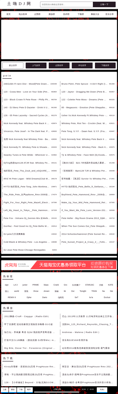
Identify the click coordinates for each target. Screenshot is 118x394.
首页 (8, 14)
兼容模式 (18, 383)
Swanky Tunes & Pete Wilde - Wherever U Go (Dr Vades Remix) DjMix (27, 130)
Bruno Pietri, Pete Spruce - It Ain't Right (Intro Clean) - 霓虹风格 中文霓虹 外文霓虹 (85, 59)
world (16, 266)
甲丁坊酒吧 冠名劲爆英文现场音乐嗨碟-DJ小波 (28, 299)
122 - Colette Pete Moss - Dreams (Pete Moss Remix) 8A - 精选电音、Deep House (85, 74)
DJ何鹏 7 (76, 260)
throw (35, 266)
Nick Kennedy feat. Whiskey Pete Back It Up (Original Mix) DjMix (85, 114)
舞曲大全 (95, 14)
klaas (46, 260)
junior (24, 260)
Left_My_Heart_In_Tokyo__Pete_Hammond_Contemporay (27, 185)
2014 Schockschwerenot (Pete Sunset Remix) (85, 209)
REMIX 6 (12, 272)
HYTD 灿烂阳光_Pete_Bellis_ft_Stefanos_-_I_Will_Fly (85, 161)
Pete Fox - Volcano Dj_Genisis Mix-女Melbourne (27, 193)
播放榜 (52, 14)
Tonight (83, 266)
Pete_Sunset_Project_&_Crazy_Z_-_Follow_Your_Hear (85, 217)
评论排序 (82, 40)
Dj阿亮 (61, 272)
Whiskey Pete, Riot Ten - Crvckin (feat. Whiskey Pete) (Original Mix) (85, 98)
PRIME (35, 260)
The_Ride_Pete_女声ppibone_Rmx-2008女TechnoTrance (27, 169)
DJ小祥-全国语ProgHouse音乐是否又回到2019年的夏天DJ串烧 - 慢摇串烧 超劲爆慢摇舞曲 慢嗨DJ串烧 (30, 373)
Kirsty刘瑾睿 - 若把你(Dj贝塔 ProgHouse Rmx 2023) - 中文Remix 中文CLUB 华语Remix (30, 341)
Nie (111, 266)
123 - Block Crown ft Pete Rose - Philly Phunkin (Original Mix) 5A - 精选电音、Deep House (27, 74)
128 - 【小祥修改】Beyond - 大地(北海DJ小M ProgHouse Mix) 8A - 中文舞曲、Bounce (30, 357)
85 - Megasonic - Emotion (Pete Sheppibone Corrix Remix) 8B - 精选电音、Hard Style (85, 82)
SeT (76, 272)
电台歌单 (23, 14)
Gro (65, 260)
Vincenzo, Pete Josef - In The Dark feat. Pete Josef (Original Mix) (27, 106)
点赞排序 (59, 40)
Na (103, 266)
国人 (7, 266)
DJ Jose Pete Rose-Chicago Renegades (25, 225)
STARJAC (89, 260)
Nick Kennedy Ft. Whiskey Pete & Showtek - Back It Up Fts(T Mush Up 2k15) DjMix (27, 122)
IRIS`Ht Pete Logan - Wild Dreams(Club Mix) (27, 153)
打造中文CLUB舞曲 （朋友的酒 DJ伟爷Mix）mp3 (30, 315)
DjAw (29, 272)
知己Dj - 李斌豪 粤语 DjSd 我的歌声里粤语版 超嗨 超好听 (30, 307)
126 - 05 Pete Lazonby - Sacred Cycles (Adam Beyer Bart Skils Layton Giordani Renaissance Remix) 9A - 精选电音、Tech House (27, 90)
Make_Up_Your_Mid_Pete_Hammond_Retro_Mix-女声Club (85, 177)
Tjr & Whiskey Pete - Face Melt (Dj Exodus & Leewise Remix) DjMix (85, 130)
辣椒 (57, 266)
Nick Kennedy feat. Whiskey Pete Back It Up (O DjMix (27, 98)
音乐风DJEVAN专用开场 (75, 315)
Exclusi (107, 272)
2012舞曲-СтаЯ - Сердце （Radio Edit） (27, 291)
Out (72, 266)
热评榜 (66, 14)
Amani (46, 266)
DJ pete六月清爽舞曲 (14, 209)
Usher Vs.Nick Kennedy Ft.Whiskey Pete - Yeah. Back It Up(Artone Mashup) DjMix (85, 90)
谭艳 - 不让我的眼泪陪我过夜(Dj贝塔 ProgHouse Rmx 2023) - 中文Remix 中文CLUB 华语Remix (30, 349)
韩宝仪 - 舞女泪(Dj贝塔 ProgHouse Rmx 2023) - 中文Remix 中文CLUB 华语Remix (88, 341)
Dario (44, 272)
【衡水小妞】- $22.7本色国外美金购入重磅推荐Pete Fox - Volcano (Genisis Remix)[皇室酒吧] (85, 138)
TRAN (94, 266)
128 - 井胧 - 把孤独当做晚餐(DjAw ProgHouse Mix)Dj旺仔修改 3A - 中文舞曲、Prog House (88, 373)
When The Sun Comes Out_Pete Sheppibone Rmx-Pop (85, 201)
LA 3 (15, 260)
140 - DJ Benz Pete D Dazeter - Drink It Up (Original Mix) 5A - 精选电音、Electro (27, 82)
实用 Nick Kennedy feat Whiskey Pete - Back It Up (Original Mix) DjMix (27, 114)
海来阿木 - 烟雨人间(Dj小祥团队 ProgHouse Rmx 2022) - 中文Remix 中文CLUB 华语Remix (30, 365)
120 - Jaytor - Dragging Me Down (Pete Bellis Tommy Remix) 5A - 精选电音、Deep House (85, 67)
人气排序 (36, 40)
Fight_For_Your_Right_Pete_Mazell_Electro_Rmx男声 (27, 177)
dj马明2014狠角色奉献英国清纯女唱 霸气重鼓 (86, 323)
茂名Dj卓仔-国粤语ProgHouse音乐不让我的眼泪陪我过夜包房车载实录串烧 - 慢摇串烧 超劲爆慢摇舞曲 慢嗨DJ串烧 (88, 349)
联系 (4, 383)
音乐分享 (109, 14)
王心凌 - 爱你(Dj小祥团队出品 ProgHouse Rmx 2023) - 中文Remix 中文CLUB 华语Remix (88, 365)
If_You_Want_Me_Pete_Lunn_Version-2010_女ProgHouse (85, 185)
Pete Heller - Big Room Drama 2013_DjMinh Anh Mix (85, 193)
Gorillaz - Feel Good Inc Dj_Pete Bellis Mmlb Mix (27, 201)
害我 (26, 266)
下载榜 (81, 14)
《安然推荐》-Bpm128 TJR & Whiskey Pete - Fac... (85, 145)
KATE (110, 260)
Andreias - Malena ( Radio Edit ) (80, 307)
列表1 (102, 390)
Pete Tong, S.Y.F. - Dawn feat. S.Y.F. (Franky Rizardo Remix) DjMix (85, 106)
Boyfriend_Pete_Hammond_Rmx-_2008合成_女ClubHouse (85, 169)
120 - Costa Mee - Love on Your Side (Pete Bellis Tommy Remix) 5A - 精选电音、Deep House (27, 67)
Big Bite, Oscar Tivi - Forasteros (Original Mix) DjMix (30, 323)
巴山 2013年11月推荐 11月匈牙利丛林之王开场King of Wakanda (88, 291)
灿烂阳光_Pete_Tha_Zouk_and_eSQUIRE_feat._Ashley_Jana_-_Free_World (27, 145)
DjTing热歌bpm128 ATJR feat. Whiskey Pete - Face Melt (27, 138)
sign (6, 260)
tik (65, 266)
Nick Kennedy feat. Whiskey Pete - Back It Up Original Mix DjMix (85, 122)
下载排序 (105, 40)
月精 (101, 260)
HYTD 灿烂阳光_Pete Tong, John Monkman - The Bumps (27, 161)
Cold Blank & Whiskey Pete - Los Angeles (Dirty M (27, 217)
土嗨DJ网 (19, 3)
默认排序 (13, 40)
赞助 (10, 383)
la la (91, 272)
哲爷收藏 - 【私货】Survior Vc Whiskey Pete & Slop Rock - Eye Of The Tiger (85, 153)
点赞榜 (37, 14)
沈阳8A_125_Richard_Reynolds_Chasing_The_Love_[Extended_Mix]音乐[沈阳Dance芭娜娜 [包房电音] (88, 299)
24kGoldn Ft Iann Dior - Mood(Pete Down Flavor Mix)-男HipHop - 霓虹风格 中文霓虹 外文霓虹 (27, 59)
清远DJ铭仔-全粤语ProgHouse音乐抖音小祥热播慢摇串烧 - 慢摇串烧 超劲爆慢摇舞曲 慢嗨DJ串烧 (88, 357)
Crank (56, 260)
